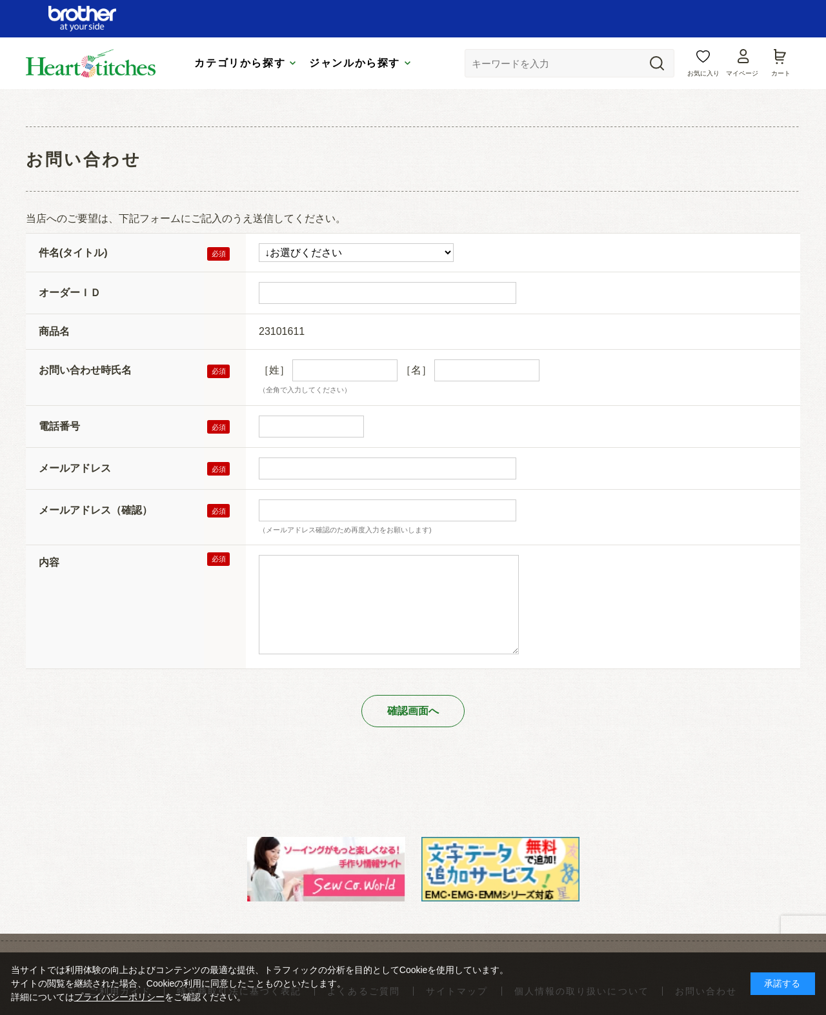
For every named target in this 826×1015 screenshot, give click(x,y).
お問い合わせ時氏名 (85, 370)
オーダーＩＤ (70, 292)
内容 (49, 562)
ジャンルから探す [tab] (354, 62)
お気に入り (703, 73)
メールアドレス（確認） (95, 510)
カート (781, 73)
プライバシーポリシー (119, 997)
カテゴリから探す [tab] (239, 62)
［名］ (416, 370)
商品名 (54, 331)
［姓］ (274, 370)
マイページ (742, 73)
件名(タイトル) (73, 252)
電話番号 (59, 426)
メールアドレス (75, 468)
